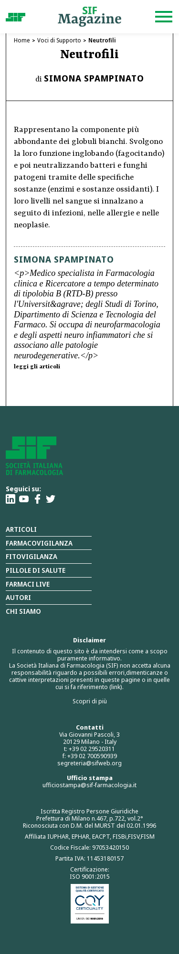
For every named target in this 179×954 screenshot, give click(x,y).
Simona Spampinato (94, 78)
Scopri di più (90, 701)
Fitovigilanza (31, 556)
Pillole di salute (35, 570)
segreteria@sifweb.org (89, 763)
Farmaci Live (28, 584)
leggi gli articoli (37, 367)
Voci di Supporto (59, 40)
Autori (18, 597)
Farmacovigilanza (39, 543)
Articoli (21, 529)
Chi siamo (23, 611)
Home (22, 40)
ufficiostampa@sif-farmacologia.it (89, 785)
